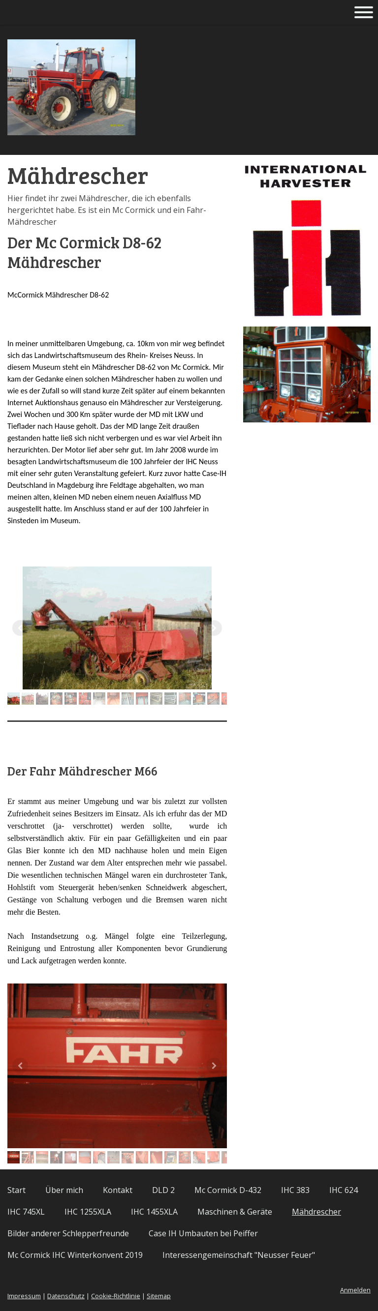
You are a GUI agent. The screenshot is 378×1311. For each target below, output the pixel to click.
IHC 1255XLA (87, 1211)
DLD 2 (163, 1190)
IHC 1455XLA (154, 1211)
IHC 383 (295, 1190)
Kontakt (117, 1190)
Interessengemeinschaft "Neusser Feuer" (238, 1255)
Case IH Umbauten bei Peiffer (203, 1233)
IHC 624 (343, 1190)
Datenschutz (66, 1295)
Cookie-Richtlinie (115, 1295)
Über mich (64, 1190)
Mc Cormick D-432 (227, 1190)
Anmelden (355, 1289)
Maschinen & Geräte (234, 1211)
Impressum (24, 1295)
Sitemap (159, 1295)
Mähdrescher (316, 1211)
